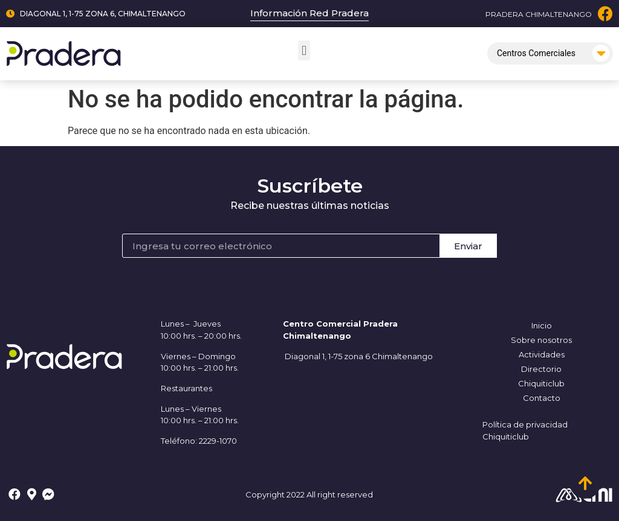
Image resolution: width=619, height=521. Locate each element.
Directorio (541, 369)
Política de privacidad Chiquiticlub (525, 430)
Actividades (542, 354)
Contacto (541, 398)
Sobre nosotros (541, 340)
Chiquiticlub (541, 383)
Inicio (541, 325)
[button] (304, 50)
